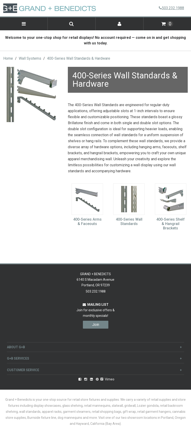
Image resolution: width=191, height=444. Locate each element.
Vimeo (107, 379)
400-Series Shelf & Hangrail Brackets (170, 223)
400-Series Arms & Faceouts (87, 221)
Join (95, 324)
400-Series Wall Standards (129, 221)
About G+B (94, 347)
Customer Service (94, 370)
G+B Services (94, 358)
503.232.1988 (171, 8)
